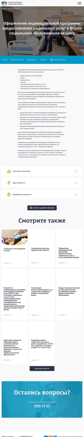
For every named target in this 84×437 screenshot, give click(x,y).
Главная (4, 9)
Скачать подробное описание (42, 208)
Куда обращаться (32, 59)
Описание (4, 59)
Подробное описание (58, 59)
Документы (43, 59)
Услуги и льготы (13, 9)
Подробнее (8, 266)
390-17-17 (42, 410)
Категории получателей (17, 59)
